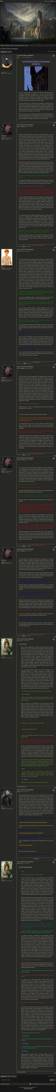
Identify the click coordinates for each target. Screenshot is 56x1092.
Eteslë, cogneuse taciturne (21, 786)
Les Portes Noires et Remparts (9, 48)
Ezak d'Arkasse (36, 858)
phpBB (25, 1087)
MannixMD (31, 1088)
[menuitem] (1, 1)
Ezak (2, 806)
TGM (2, 265)
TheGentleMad (3, 135)
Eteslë (2, 655)
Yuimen (21, 57)
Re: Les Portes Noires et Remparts (25, 124)
